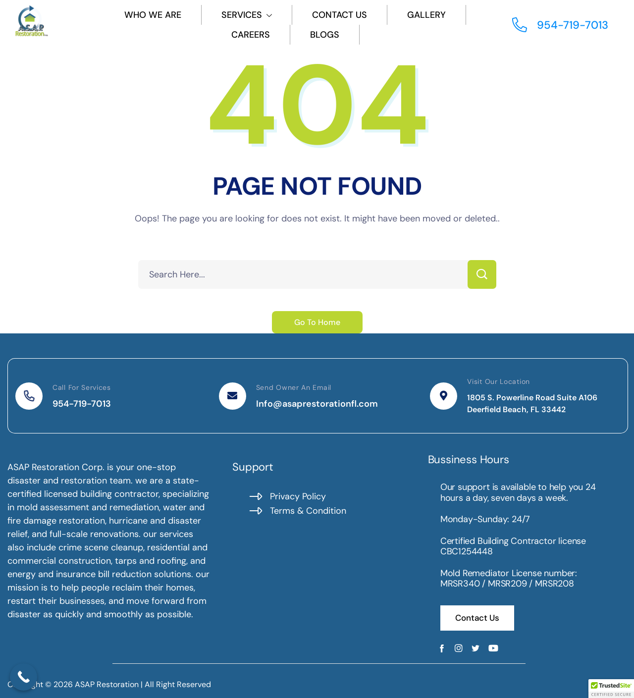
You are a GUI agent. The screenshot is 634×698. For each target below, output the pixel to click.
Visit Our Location (498, 381)
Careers (250, 35)
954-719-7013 (82, 404)
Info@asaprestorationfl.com (317, 404)
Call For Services (82, 387)
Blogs (324, 35)
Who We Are (152, 15)
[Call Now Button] (23, 677)
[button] (611, 688)
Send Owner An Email (293, 387)
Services (246, 15)
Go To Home (317, 322)
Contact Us (339, 15)
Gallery (426, 15)
